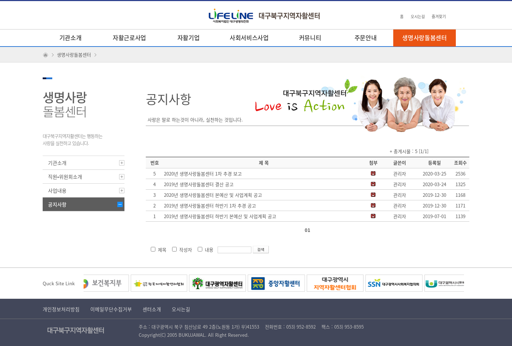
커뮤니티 (310, 37)
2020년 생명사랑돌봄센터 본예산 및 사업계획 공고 (213, 194)
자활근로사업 (129, 37)
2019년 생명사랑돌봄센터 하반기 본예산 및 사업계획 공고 (220, 216)
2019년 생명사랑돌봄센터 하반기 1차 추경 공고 (210, 205)
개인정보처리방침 (61, 309)
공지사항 (57, 204)
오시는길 (418, 16)
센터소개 (152, 309)
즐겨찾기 (439, 16)
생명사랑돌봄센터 (424, 37)
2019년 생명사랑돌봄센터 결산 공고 (199, 184)
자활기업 (188, 37)
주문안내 (365, 37)
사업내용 (57, 190)
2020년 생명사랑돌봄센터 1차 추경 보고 (203, 173)
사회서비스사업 (249, 37)
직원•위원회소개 (65, 176)
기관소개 (70, 37)
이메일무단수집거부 (111, 309)
